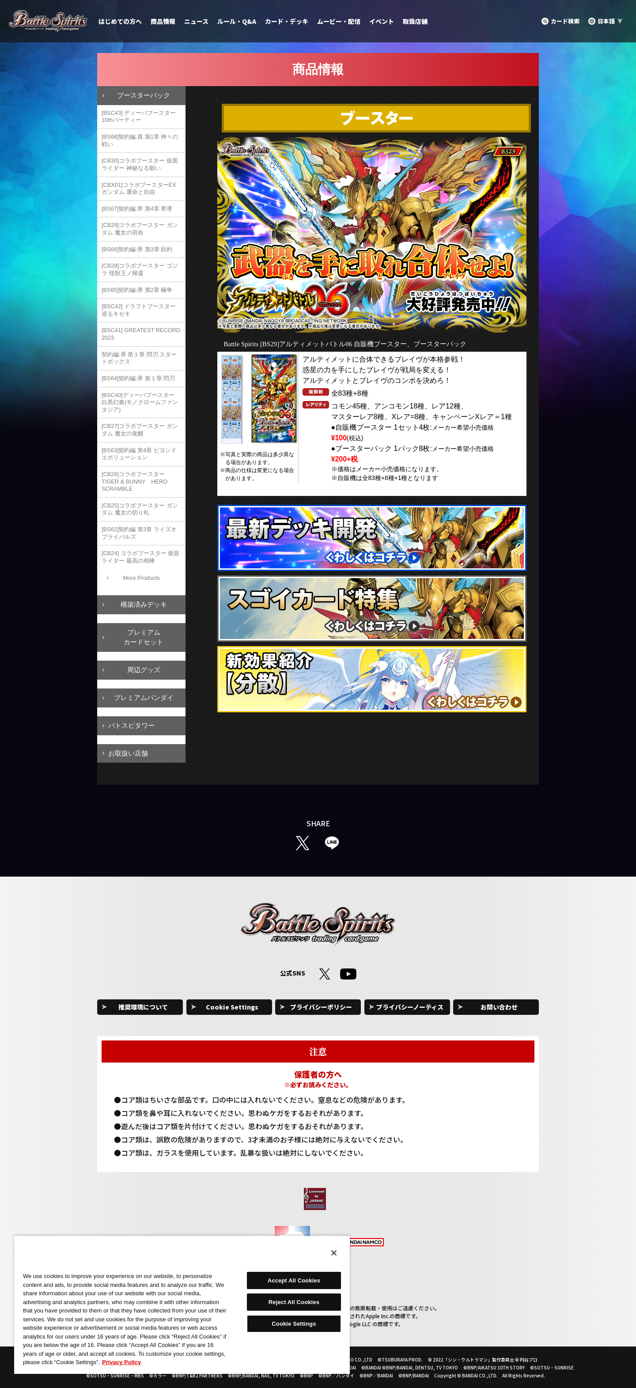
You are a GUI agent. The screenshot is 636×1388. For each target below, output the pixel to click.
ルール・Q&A (236, 21)
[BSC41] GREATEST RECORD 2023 (141, 334)
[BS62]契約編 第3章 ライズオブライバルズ (139, 533)
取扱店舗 (415, 21)
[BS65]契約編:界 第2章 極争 (137, 290)
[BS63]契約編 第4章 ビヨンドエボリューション (139, 454)
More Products (141, 578)
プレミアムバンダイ (144, 697)
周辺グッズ (143, 669)
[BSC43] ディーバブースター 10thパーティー (139, 117)
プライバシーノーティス (409, 1006)
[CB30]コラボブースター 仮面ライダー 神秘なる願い (140, 164)
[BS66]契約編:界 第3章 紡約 (137, 249)
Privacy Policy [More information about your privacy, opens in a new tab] (121, 1362)
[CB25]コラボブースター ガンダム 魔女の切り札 (140, 509)
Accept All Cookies (294, 1280)
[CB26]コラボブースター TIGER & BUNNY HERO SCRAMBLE (134, 481)
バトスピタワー (131, 725)
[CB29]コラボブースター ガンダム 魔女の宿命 (140, 229)
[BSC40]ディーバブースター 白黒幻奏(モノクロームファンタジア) (140, 402)
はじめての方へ (120, 21)
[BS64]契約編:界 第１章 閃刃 (138, 378)
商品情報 (163, 21)
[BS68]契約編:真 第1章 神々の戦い (140, 140)
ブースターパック (143, 95)
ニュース (196, 21)
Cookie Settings (232, 1006)
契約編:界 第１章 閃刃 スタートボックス (139, 358)
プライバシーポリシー (321, 1006)
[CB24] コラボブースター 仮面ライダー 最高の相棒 (140, 557)
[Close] (334, 1253)
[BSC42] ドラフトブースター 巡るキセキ (139, 310)
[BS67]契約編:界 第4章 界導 (137, 208)
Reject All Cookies (294, 1302)
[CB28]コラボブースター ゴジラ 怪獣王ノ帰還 (140, 269)
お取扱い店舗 (128, 753)
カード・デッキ (286, 21)
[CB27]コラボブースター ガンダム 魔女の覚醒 (140, 430)
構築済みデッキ (144, 604)
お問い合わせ (499, 1006)
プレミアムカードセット (143, 637)
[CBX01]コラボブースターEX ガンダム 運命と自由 (139, 189)
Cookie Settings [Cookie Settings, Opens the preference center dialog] (294, 1323)
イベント (381, 21)
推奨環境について (143, 1006)
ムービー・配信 (338, 21)
